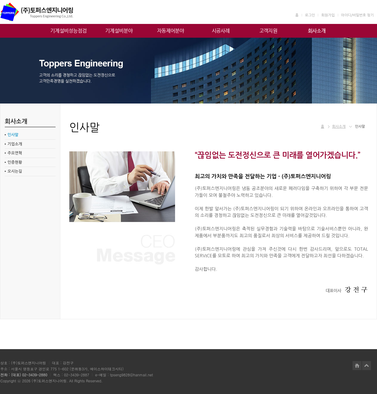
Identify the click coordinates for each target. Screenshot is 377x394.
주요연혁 (14, 153)
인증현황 (14, 162)
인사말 (13, 135)
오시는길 (14, 171)
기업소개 (14, 144)
